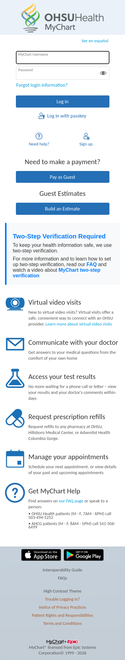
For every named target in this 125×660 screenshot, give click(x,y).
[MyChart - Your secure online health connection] (62, 17)
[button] (103, 73)
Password (25, 70)
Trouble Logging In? (62, 599)
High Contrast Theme (62, 591)
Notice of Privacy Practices (62, 607)
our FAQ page (71, 501)
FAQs (62, 578)
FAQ (92, 264)
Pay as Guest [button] (62, 177)
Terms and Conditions (62, 623)
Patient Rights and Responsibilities (62, 615)
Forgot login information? (42, 85)
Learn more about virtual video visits (79, 324)
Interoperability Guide (62, 570)
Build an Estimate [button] (62, 209)
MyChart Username (33, 54)
